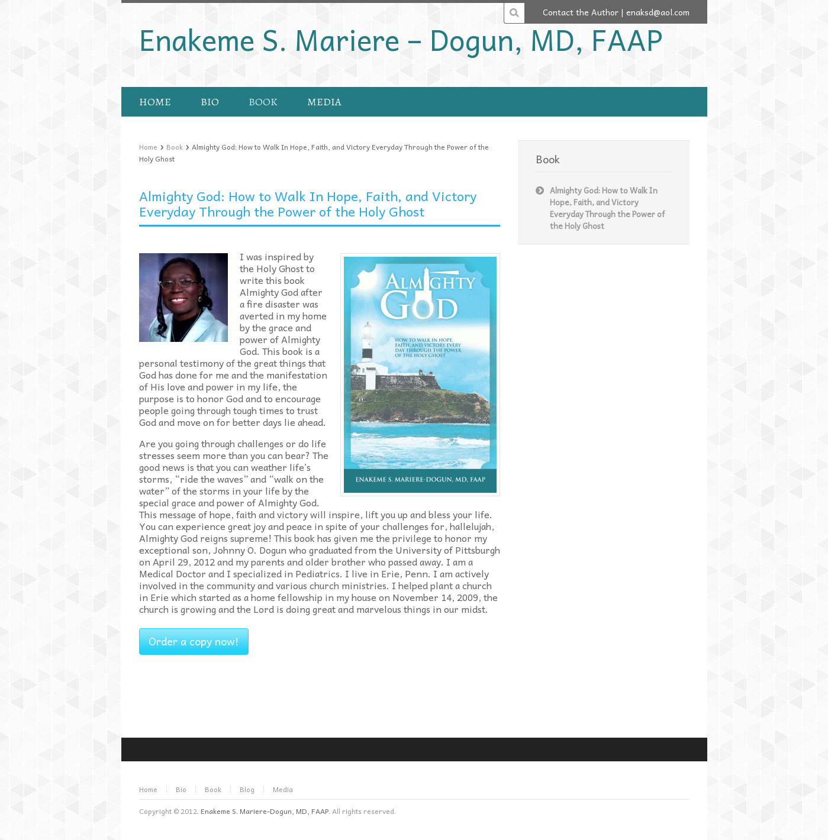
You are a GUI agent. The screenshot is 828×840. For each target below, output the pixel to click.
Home (148, 147)
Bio (181, 789)
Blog (247, 789)
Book (174, 147)
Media (283, 789)
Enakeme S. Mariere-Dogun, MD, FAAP (264, 811)
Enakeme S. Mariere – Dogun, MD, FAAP (401, 39)
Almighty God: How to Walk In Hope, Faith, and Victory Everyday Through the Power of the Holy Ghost (307, 203)
